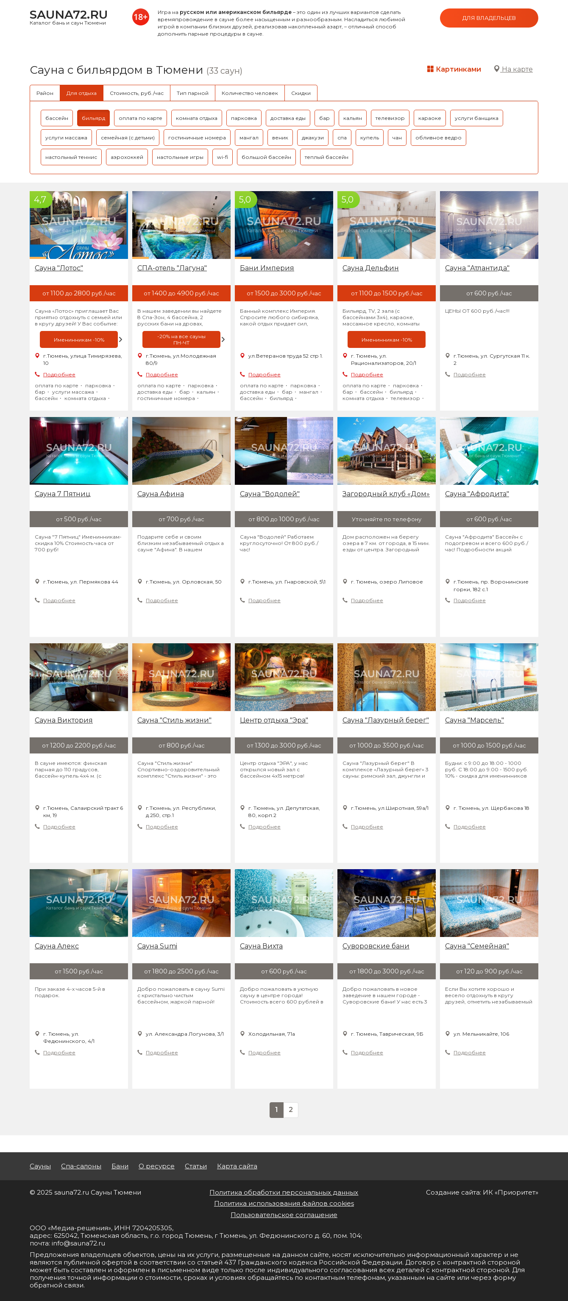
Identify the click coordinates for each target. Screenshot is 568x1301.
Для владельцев (489, 17)
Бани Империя (267, 268)
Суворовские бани (375, 946)
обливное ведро (438, 137)
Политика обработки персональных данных (283, 1192)
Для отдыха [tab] (82, 93)
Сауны (40, 1166)
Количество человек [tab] (250, 93)
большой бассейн (266, 157)
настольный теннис (71, 157)
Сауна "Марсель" (474, 720)
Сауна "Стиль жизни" (174, 720)
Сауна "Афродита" (477, 494)
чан (397, 137)
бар (324, 118)
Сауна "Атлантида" (477, 268)
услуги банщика (476, 118)
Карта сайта (237, 1166)
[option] (79, 339)
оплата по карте (140, 118)
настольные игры (180, 157)
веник (280, 137)
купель (369, 137)
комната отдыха (196, 118)
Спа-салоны (81, 1166)
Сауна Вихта (261, 946)
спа (342, 137)
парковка (244, 118)
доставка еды (288, 118)
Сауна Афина (160, 494)
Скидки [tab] (301, 93)
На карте (513, 69)
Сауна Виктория (64, 720)
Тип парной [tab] (193, 93)
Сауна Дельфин (370, 268)
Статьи (196, 1166)
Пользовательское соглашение (284, 1215)
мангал (249, 137)
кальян (352, 118)
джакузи (313, 137)
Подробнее (59, 374)
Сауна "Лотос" (59, 268)
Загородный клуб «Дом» (386, 494)
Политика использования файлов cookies (284, 1203)
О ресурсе (157, 1166)
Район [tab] (44, 93)
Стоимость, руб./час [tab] (137, 93)
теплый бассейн (326, 157)
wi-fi (222, 157)
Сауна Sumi (157, 946)
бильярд (93, 118)
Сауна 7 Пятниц (63, 494)
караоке (429, 118)
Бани (119, 1166)
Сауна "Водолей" (270, 494)
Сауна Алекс (57, 946)
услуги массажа (66, 137)
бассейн (56, 118)
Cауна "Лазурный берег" (385, 720)
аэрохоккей (127, 157)
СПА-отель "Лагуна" (172, 268)
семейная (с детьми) (128, 137)
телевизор (390, 118)
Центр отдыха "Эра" (274, 720)
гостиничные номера (197, 137)
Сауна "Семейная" (477, 946)
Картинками (454, 69)
